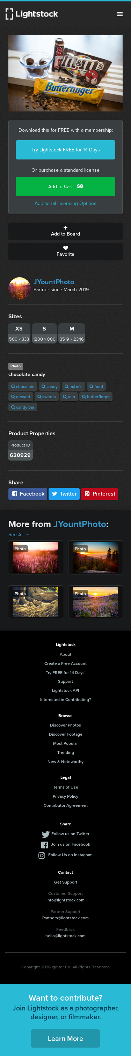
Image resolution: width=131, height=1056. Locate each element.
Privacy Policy (65, 796)
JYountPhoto (54, 282)
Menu (119, 14)
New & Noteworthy (65, 761)
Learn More (65, 1038)
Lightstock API (65, 690)
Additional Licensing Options (65, 203)
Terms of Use (65, 787)
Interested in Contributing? (65, 699)
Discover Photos (65, 725)
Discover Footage (65, 734)
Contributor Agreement (66, 805)
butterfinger (96, 397)
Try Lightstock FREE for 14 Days (65, 149)
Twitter (64, 494)
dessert (20, 397)
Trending (65, 752)
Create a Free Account (65, 663)
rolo (69, 397)
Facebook (27, 494)
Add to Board (65, 231)
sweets (46, 397)
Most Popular (65, 743)
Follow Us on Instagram (70, 855)
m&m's (73, 386)
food (96, 386)
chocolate (23, 386)
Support (65, 681)
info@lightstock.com (65, 900)
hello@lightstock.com (65, 936)
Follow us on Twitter (70, 834)
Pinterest (99, 494)
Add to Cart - (65, 186)
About (65, 654)
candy (50, 386)
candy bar (22, 407)
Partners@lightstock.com (65, 918)
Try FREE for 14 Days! (66, 672)
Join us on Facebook (70, 844)
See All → (19, 534)
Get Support (65, 882)
